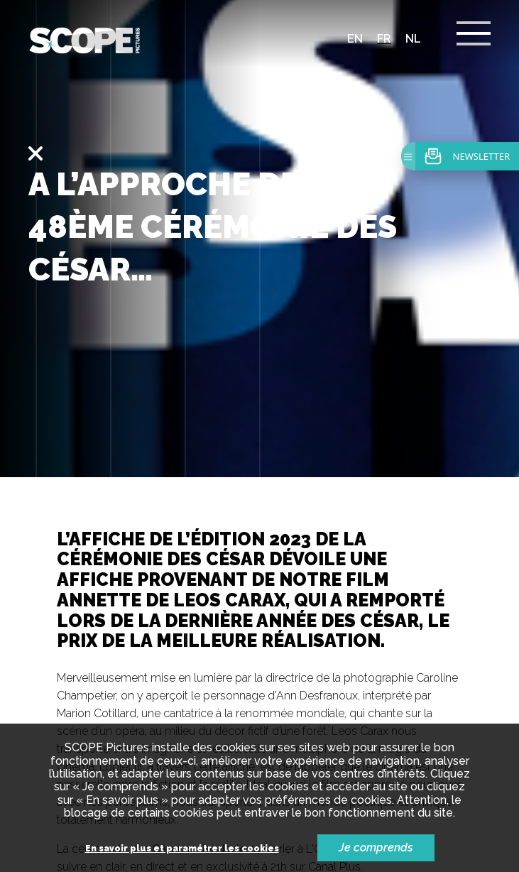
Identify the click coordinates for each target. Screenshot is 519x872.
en (355, 38)
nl (413, 38)
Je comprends (376, 847)
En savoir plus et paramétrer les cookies (182, 849)
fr (384, 38)
